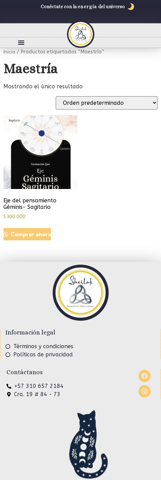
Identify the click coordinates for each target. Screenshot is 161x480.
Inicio (9, 51)
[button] (21, 42)
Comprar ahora (30, 234)
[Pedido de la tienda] (107, 103)
